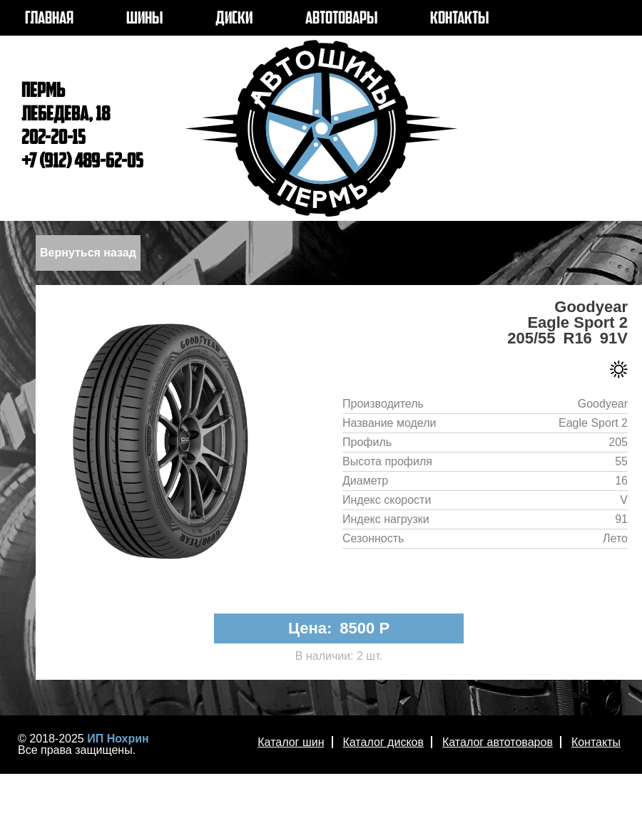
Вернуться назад (88, 253)
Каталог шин (291, 742)
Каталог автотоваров (497, 742)
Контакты (596, 742)
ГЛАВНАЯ (49, 19)
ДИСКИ (234, 19)
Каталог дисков (383, 742)
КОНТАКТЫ (459, 19)
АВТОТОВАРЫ (341, 19)
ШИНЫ (144, 19)
